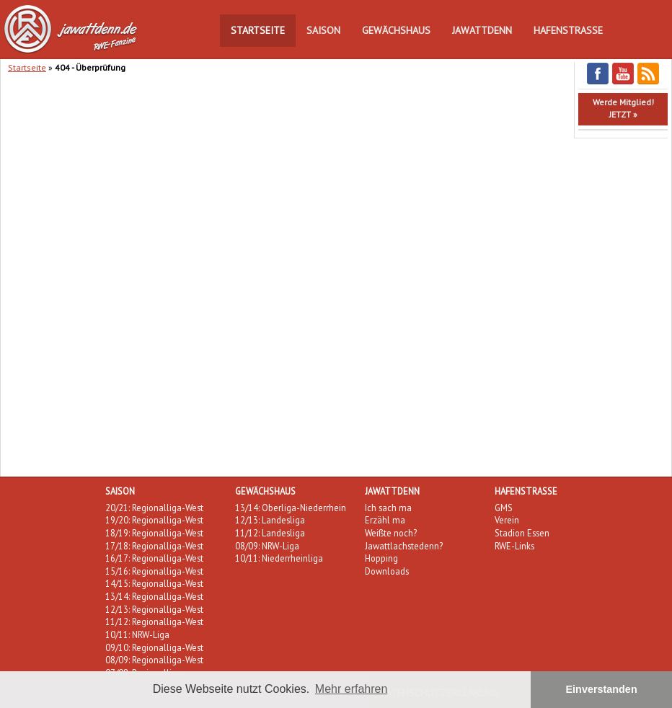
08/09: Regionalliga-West (154, 659)
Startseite (258, 30)
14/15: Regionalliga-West (154, 583)
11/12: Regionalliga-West (154, 621)
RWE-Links (514, 546)
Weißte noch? (391, 533)
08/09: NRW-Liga (267, 546)
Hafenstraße (568, 30)
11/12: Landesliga (270, 533)
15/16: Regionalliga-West (154, 571)
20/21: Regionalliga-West (154, 507)
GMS (504, 507)
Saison (323, 30)
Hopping (381, 558)
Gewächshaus (396, 30)
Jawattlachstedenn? (404, 546)
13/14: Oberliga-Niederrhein (290, 507)
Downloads (387, 571)
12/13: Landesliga (270, 520)
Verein (507, 520)
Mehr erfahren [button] (351, 689)
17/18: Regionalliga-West (154, 546)
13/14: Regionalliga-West (154, 596)
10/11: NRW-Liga (137, 634)
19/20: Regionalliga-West (154, 520)
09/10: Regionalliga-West (154, 647)
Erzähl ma (385, 520)
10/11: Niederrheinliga (279, 558)
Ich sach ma (388, 507)
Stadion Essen (522, 533)
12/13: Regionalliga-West (154, 609)
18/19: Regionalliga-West (154, 533)
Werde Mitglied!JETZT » (623, 108)
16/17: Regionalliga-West (154, 558)
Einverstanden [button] (601, 689)
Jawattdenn (482, 30)
